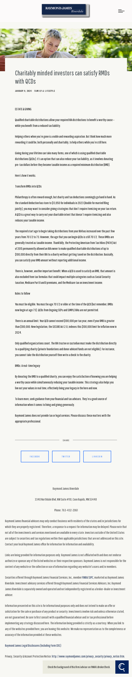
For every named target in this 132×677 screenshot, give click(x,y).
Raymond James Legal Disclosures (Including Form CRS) (33, 645)
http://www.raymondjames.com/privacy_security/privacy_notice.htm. (88, 656)
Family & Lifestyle (44, 91)
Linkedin (97, 456)
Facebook (35, 456)
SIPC (91, 577)
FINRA (85, 577)
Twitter (66, 456)
